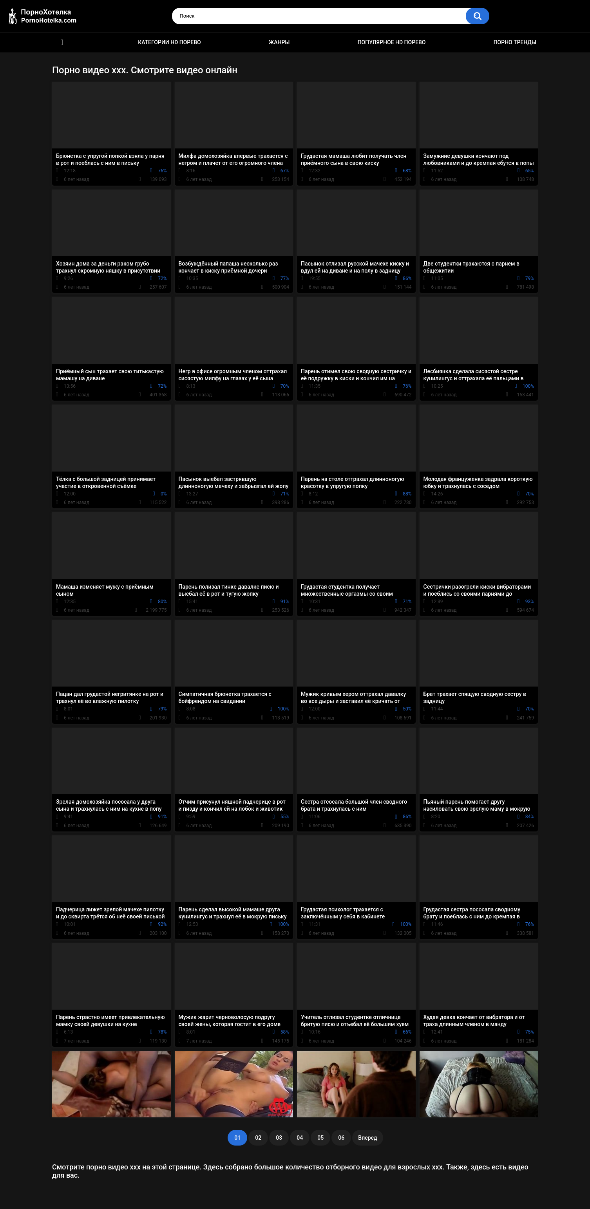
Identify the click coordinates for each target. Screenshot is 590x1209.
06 (341, 1138)
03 (279, 1138)
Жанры (279, 42)
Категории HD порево (169, 42)
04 (300, 1138)
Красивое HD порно (62, 42)
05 (320, 1138)
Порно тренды (515, 42)
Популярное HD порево (392, 42)
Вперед (367, 1138)
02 (258, 1138)
